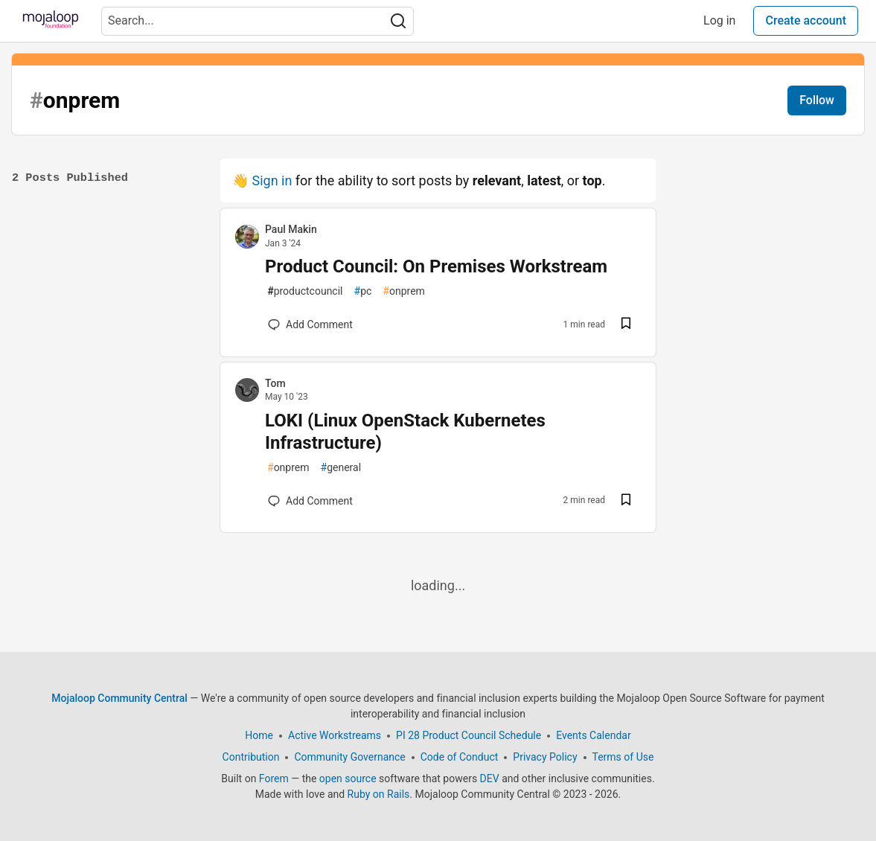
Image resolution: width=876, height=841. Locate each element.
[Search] (398, 21)
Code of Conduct (460, 757)
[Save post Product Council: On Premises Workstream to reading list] (626, 325)
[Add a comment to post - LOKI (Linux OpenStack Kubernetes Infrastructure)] (310, 501)
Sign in (272, 180)
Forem (274, 778)
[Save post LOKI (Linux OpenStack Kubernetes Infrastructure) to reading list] (626, 501)
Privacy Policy (545, 757)
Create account (805, 20)
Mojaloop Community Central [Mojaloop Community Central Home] (119, 698)
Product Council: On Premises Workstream (436, 266)
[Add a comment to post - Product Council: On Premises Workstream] (310, 324)
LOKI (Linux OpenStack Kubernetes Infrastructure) (405, 431)
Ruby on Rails (379, 794)
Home (259, 735)
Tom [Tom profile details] (275, 383)
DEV (489, 778)
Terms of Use (623, 757)
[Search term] (257, 21)
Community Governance (349, 757)
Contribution (251, 757)
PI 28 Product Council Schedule (468, 735)
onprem (404, 291)
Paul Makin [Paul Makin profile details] (291, 229)
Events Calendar (593, 735)
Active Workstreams (334, 735)
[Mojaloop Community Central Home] (50, 21)
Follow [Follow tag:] (816, 100)
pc (363, 291)
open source (348, 778)
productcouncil (305, 291)
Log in (719, 20)
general (341, 468)
